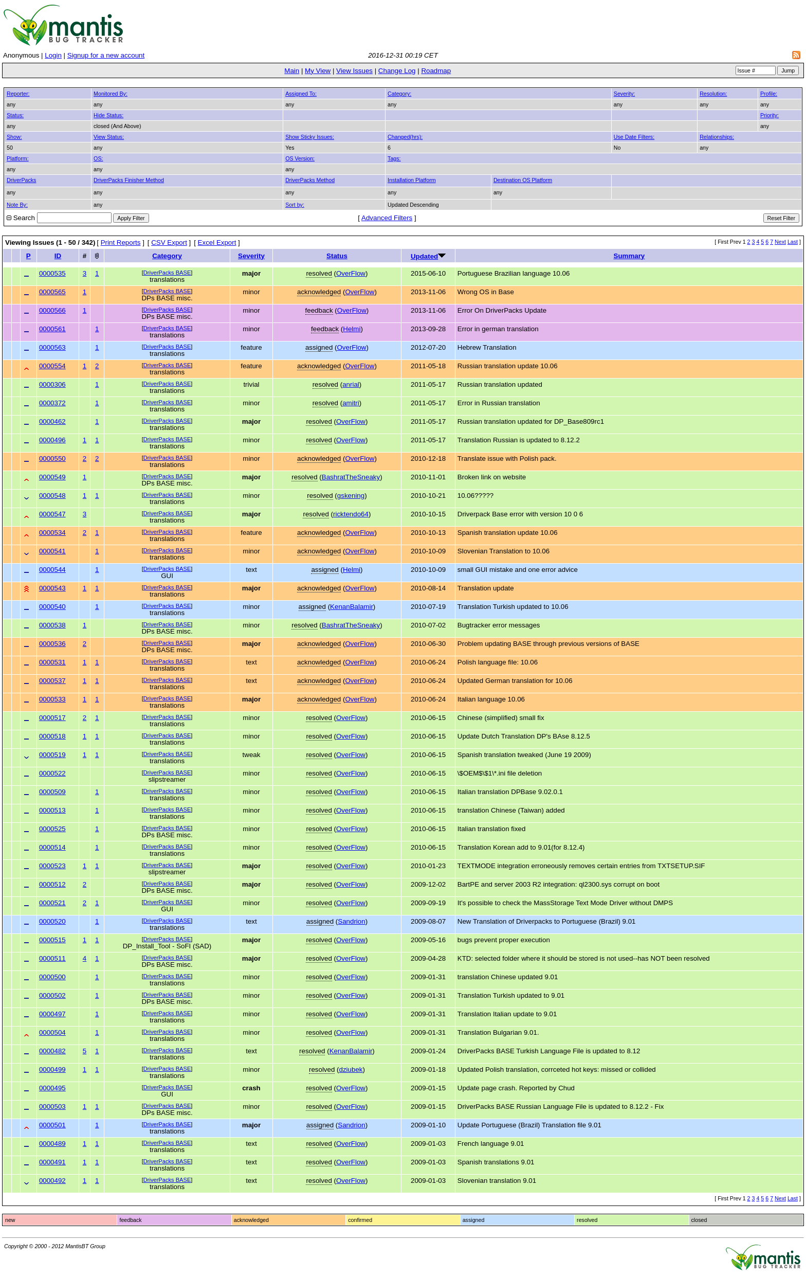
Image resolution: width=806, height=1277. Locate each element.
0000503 (52, 1106)
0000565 (52, 292)
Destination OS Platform (522, 180)
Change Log (397, 71)
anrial (350, 384)
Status (336, 256)
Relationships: (717, 137)
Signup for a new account (105, 55)
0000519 (52, 755)
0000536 (52, 644)
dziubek (351, 1069)
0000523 (52, 866)
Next (780, 242)
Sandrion (351, 921)
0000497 (52, 1014)
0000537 (52, 681)
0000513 (52, 810)
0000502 (52, 995)
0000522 (52, 773)
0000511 (52, 958)
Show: (14, 137)
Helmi (351, 329)
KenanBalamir (351, 606)
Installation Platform (412, 180)
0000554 (52, 366)
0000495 (52, 1088)
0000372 (52, 403)
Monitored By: (110, 94)
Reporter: (18, 94)
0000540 (52, 606)
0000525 (52, 829)
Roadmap (436, 71)
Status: (15, 115)
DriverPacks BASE (167, 272)
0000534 (52, 532)
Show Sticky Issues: (309, 137)
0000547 (52, 514)
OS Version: (300, 158)
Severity (251, 256)
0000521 (52, 903)
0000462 (52, 421)
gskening (350, 495)
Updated (424, 256)
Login (53, 55)
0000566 (52, 310)
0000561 (52, 329)
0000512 (52, 884)
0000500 (52, 977)
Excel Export (217, 242)
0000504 (52, 1032)
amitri (350, 403)
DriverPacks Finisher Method (129, 180)
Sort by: (294, 205)
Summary (629, 256)
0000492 (52, 1180)
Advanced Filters (386, 218)
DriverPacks (21, 180)
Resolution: (713, 94)
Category (167, 256)
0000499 (52, 1069)
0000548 (52, 495)
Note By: (17, 205)
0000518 (52, 736)
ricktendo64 (351, 514)
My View (318, 71)
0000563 (52, 347)
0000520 (52, 921)
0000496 (52, 440)
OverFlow (350, 273)
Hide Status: (108, 115)
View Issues (354, 71)
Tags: (394, 158)
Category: (399, 94)
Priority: (769, 115)
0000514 (52, 847)
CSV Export (169, 242)
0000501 (52, 1125)
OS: (98, 158)
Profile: (768, 94)
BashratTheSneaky (351, 477)
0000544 (52, 569)
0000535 (52, 273)
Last (792, 242)
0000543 (52, 588)
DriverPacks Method (310, 180)
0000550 (52, 458)
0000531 (52, 662)
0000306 (52, 384)
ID (57, 256)
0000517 (52, 718)
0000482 (52, 1051)
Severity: (624, 94)
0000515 (52, 940)
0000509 (52, 792)
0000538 (52, 625)
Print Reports (121, 242)
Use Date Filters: (634, 137)
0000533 (52, 699)
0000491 (52, 1162)
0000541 (52, 551)
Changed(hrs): (405, 137)
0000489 (52, 1143)
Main (291, 71)
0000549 (52, 477)
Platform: (18, 158)
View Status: (109, 137)
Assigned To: (301, 94)
